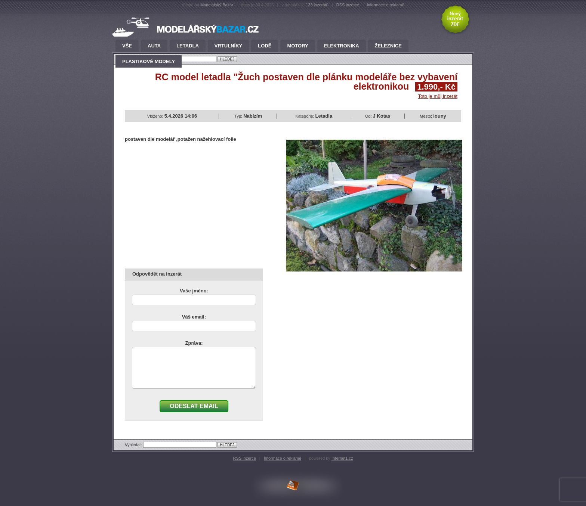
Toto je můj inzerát (438, 96)
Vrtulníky (228, 46)
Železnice (388, 46)
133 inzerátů (317, 5)
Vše (127, 46)
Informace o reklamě (282, 458)
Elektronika (341, 46)
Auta (154, 46)
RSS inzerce (347, 5)
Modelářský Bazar (216, 5)
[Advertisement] (187, 202)
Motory (297, 46)
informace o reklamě (385, 5)
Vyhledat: (134, 445)
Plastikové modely (148, 61)
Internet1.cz (342, 458)
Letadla (188, 46)
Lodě (264, 46)
